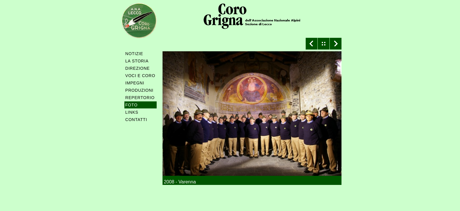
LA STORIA (136, 61)
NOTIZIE (134, 53)
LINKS (131, 112)
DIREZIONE (137, 68)
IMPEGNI (134, 83)
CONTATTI (136, 119)
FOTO (131, 105)
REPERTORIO (140, 97)
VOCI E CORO (140, 75)
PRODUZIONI (139, 90)
